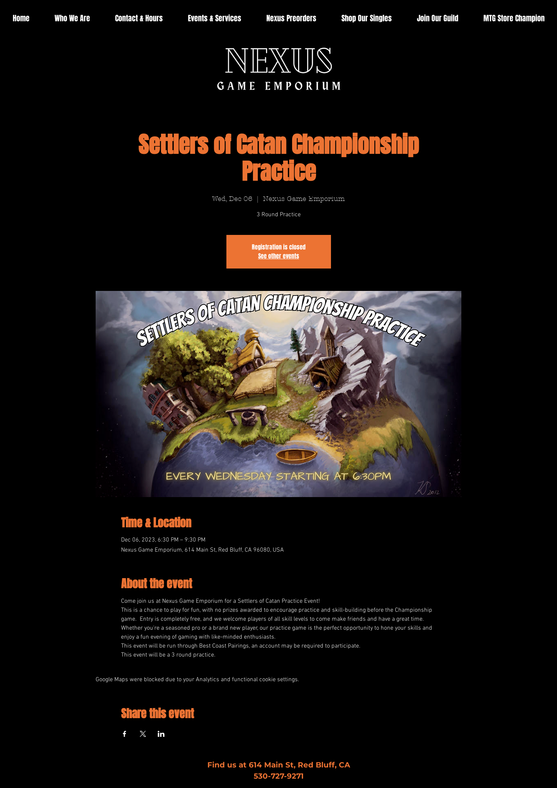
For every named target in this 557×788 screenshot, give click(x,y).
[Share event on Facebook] (124, 734)
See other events (278, 256)
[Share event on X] (142, 734)
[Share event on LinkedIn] (161, 734)
